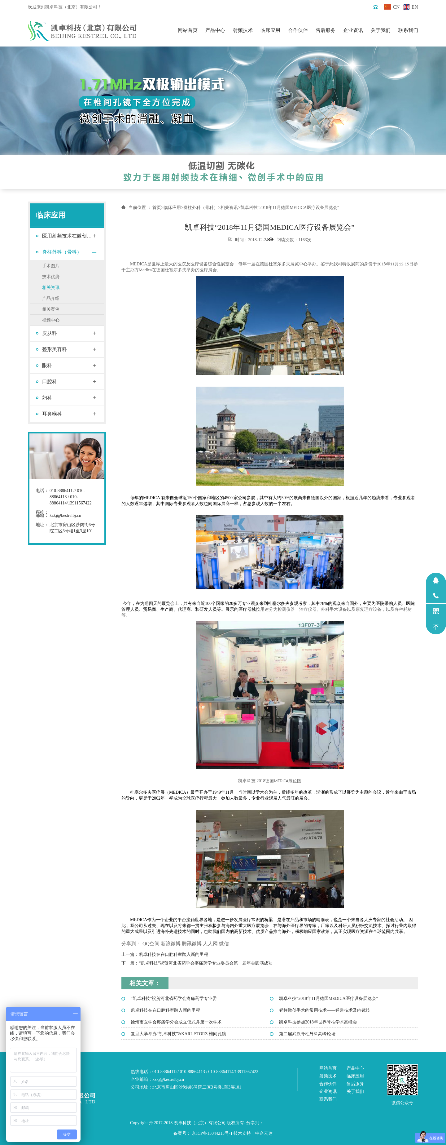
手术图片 (50, 266)
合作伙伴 (298, 30)
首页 (156, 207)
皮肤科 (49, 333)
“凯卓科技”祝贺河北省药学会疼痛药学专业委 (174, 998)
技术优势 (50, 276)
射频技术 (243, 30)
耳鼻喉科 (52, 413)
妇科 (47, 397)
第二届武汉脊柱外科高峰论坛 (307, 1034)
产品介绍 (50, 298)
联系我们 (408, 30)
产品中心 (215, 30)
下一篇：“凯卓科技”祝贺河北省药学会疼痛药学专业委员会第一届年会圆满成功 (197, 963)
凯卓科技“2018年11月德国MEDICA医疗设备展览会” (328, 998)
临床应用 (270, 30)
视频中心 (50, 320)
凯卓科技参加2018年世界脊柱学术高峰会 (318, 1022)
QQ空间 (151, 943)
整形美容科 (54, 349)
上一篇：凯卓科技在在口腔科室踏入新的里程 (164, 954)
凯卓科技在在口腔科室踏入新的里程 (165, 1010)
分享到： (131, 943)
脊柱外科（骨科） (62, 252)
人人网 (210, 943)
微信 (224, 943)
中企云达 (264, 1133)
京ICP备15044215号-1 (212, 1133)
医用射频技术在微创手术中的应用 (67, 238)
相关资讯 (50, 287)
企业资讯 (353, 30)
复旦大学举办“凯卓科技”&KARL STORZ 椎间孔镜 (178, 1034)
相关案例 (50, 309)
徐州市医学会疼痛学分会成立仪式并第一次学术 (176, 1022)
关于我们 (381, 30)
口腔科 (49, 381)
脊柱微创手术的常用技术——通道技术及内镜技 (324, 1010)
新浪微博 (171, 943)
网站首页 (188, 30)
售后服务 (325, 30)
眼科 (47, 365)
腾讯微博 (192, 943)
